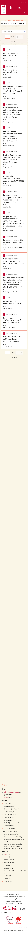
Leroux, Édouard (9, 828)
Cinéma (6, 879)
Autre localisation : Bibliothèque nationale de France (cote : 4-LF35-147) (14, 839)
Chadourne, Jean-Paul (10, 809)
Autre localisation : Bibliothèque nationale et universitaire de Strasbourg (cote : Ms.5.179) (13, 846)
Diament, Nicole (9, 817)
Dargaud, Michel (9, 814)
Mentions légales (13, 899)
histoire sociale (8, 860)
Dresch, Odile (8, 820)
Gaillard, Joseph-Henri (10, 823)
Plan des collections (13, 894)
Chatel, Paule (8, 812)
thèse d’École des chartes (11, 792)
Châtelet (6, 876)
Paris (5, 854)
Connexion (23, 2)
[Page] (7, 37)
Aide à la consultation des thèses (13, 897)
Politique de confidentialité (13, 901)
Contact (19, 903)
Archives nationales (10, 834)
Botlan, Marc (8, 803)
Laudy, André (8, 826)
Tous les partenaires (21, 927)
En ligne (6, 798)
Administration (8, 862)
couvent (6, 857)
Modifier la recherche (14, 23)
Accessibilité (10, 903)
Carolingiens (7, 868)
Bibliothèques (8, 865)
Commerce (7, 881)
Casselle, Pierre (8, 806)
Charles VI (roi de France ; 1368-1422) (15, 871)
